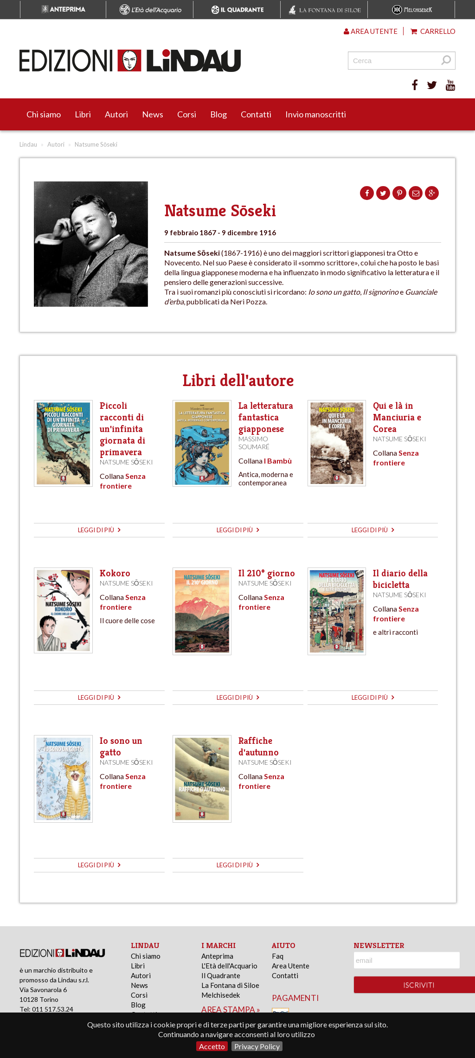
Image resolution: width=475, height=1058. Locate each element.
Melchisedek (220, 995)
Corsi (186, 114)
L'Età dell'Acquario (229, 965)
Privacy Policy (257, 1046)
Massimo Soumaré (254, 443)
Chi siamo (43, 114)
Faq (277, 956)
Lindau (28, 144)
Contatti (256, 114)
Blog (218, 114)
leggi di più (99, 530)
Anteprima (217, 956)
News (152, 114)
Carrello (433, 31)
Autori (116, 114)
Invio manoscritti (315, 114)
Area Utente (290, 965)
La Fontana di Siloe (230, 985)
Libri (83, 114)
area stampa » (230, 1009)
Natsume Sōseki (126, 462)
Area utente (371, 31)
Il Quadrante (220, 975)
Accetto (212, 1046)
